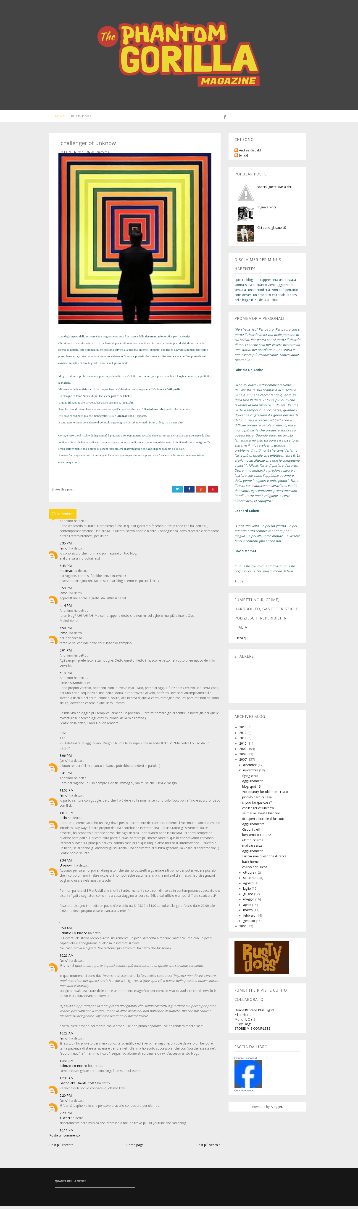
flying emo (250, 778)
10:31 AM (67, 1063)
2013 (243, 730)
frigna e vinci (266, 210)
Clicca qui (241, 640)
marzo (248, 912)
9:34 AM (66, 863)
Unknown (67, 868)
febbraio (249, 918)
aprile (247, 907)
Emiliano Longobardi (245, 1060)
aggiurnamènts (253, 826)
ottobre (249, 875)
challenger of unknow (258, 810)
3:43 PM (66, 568)
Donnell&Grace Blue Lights (254, 1013)
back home (250, 864)
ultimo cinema (252, 843)
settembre (251, 880)
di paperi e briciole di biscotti (263, 821)
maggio (249, 902)
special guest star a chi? (274, 189)
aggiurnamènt (252, 783)
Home (56, 118)
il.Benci (65, 1120)
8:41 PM (66, 775)
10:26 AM (67, 958)
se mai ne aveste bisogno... (262, 816)
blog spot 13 (251, 789)
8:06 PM (66, 758)
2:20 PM (66, 1098)
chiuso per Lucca (254, 869)
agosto (249, 886)
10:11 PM (67, 1133)
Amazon (122, 418)
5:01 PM (66, 653)
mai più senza (252, 848)
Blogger (276, 1109)
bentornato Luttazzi (256, 837)
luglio (247, 891)
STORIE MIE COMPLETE (252, 1031)
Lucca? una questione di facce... (265, 859)
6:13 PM (66, 675)
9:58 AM (66, 931)
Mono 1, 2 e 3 (244, 1022)
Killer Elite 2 (242, 1017)
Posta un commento (64, 1138)
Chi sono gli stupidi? (271, 230)
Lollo (63, 820)
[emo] (64, 551)
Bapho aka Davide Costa (78, 1086)
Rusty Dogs (79, 118)
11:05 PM (67, 793)
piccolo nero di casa (257, 800)
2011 (243, 740)
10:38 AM (67, 1081)
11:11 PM (67, 815)
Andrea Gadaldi (250, 153)
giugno (248, 896)
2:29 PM (66, 1115)
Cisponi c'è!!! (251, 832)
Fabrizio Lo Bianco (73, 936)
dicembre (250, 767)
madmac (66, 573)
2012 (243, 735)
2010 (243, 746)
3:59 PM (66, 591)
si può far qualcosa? (257, 805)
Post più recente (61, 1147)
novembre (251, 773)
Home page (135, 1147)
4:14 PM (66, 608)
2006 (243, 929)
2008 (243, 757)
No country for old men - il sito (265, 794)
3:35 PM (66, 546)
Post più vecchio (208, 1147)
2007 (243, 762)
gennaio (249, 923)
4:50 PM (66, 630)
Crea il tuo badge (244, 1093)
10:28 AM (67, 1036)
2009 (243, 751)
